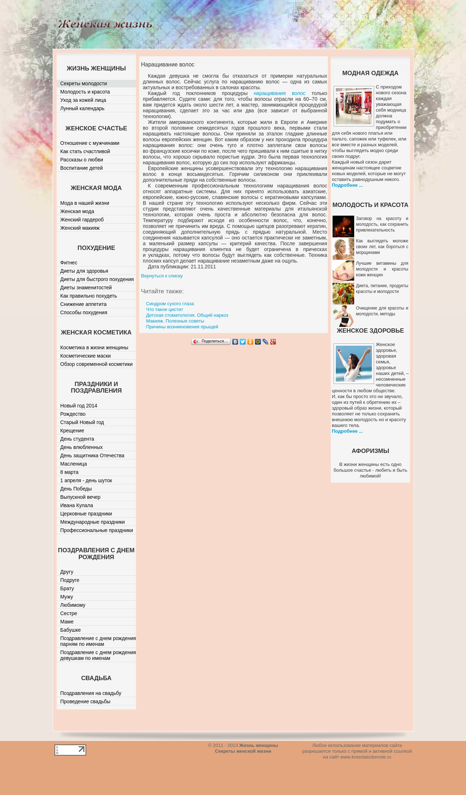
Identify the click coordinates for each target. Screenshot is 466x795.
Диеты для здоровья (84, 271)
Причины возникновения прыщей (182, 326)
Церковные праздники (86, 514)
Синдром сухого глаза (170, 303)
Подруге (69, 580)
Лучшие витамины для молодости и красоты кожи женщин (382, 269)
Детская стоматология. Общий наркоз (187, 315)
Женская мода (77, 211)
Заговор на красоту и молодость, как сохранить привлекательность (382, 224)
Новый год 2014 (78, 406)
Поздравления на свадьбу (90, 693)
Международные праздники (92, 522)
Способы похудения (83, 312)
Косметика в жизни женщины (94, 347)
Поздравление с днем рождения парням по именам (98, 641)
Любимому (72, 605)
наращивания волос (279, 93)
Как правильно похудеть (88, 296)
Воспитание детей (81, 168)
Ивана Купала (76, 505)
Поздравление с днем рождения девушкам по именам (98, 655)
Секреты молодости (83, 83)
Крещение (72, 430)
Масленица (73, 464)
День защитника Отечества (92, 455)
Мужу (66, 597)
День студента (77, 439)
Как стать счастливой (85, 151)
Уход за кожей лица (83, 100)
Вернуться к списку (162, 275)
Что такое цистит (164, 309)
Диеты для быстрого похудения (97, 279)
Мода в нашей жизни (84, 203)
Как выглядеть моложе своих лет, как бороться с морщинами (382, 246)
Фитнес (68, 262)
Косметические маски (85, 356)
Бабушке (70, 630)
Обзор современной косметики (96, 364)
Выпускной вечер (80, 497)
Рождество (72, 414)
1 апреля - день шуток (86, 480)
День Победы (76, 489)
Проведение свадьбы (85, 701)
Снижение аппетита (83, 304)
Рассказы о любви (81, 160)
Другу (66, 572)
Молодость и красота (85, 92)
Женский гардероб (82, 219)
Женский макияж (80, 228)
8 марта (69, 472)
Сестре (68, 613)
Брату (67, 588)
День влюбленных (81, 447)
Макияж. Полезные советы (175, 321)
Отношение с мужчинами (89, 143)
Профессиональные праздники (96, 530)
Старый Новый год (82, 422)
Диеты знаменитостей (86, 287)
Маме (67, 622)
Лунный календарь (82, 108)
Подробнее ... (347, 185)
